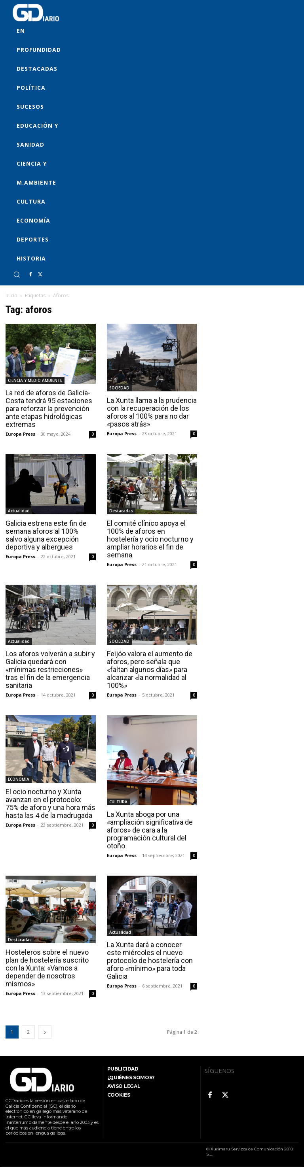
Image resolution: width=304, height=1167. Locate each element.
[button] (17, 274)
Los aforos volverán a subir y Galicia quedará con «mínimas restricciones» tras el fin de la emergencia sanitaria (50, 669)
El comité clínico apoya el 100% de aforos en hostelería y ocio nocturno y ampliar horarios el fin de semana (150, 539)
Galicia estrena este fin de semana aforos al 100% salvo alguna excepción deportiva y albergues (46, 535)
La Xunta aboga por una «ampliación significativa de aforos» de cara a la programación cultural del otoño (150, 830)
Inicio (11, 295)
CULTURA (118, 801)
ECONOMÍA (18, 779)
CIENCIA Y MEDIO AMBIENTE (35, 380)
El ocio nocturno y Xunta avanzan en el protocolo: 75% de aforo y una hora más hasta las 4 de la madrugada (50, 803)
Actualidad (19, 511)
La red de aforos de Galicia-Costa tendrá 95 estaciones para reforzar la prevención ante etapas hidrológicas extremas (49, 409)
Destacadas (121, 511)
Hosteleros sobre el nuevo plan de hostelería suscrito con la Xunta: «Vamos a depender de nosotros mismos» (47, 968)
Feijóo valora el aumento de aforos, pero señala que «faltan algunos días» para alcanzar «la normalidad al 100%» (149, 669)
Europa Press (20, 434)
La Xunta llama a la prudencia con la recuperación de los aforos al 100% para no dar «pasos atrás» (152, 412)
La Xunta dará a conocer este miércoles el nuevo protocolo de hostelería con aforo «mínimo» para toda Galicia (150, 960)
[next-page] (44, 1032)
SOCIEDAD (119, 388)
